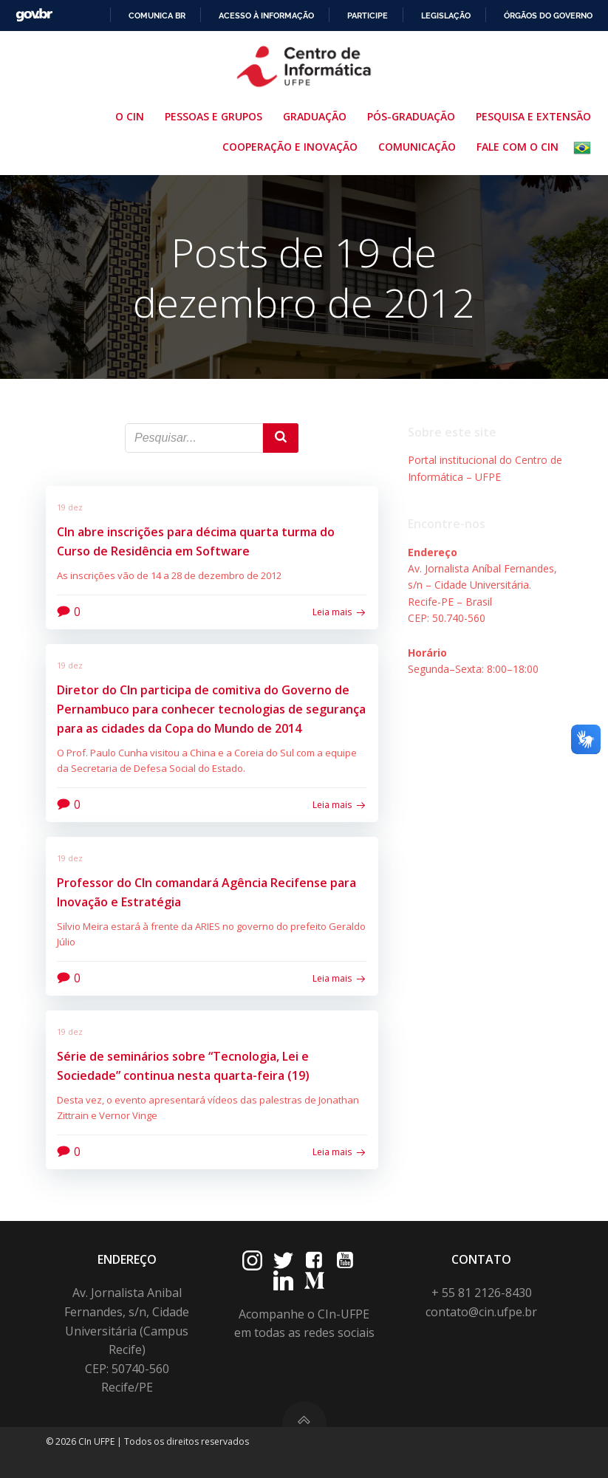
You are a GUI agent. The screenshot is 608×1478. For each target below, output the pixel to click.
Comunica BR (157, 15)
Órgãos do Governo (548, 15)
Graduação (317, 116)
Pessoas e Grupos (216, 116)
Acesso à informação (266, 15)
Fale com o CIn (518, 147)
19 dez (70, 507)
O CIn (132, 116)
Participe (367, 15)
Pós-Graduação (414, 116)
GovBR (34, 15)
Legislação (446, 15)
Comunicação (420, 147)
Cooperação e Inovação (292, 147)
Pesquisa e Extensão (536, 116)
